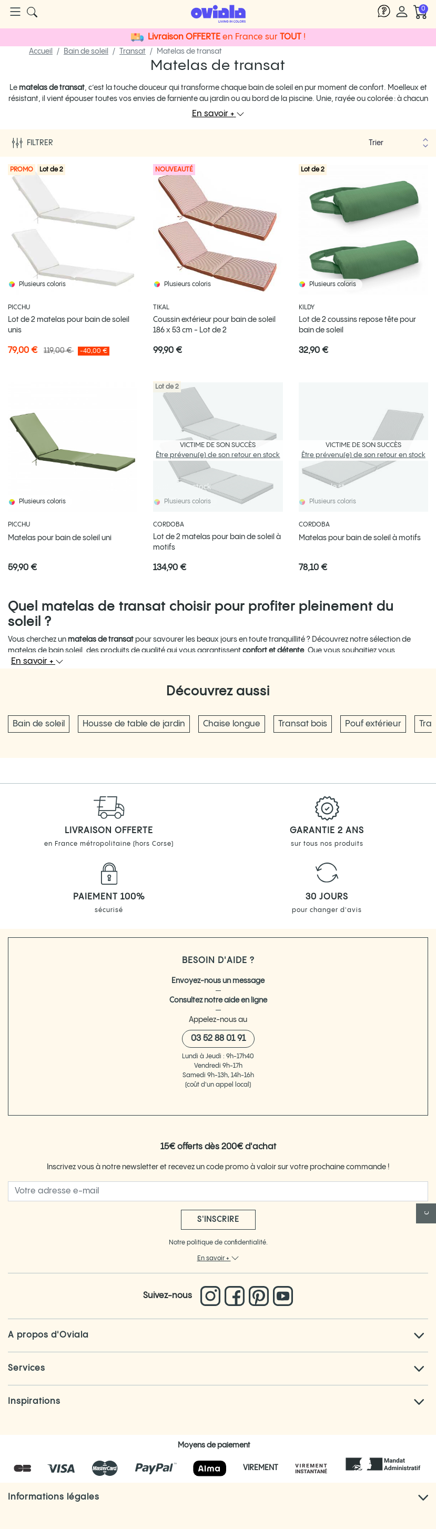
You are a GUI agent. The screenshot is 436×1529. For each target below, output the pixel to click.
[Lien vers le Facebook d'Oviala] (237, 1296)
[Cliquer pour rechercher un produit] (32, 12)
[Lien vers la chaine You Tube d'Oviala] (283, 1296)
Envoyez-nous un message (218, 981)
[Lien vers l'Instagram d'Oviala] (212, 1296)
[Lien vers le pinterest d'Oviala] (261, 1296)
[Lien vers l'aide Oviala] (384, 12)
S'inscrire (218, 1219)
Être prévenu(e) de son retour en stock (218, 455)
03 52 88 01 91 (218, 1038)
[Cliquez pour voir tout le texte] (419, 1335)
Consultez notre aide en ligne (218, 1000)
